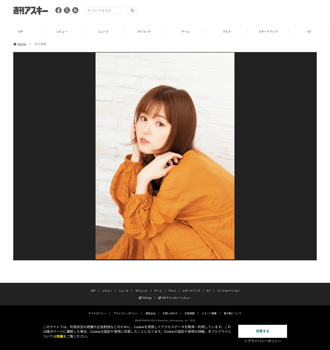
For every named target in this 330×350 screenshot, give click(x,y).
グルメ (227, 31)
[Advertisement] (240, 11)
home (19, 44)
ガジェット (144, 31)
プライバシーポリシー (125, 309)
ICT (309, 31)
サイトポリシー (97, 309)
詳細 (59, 336)
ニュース (103, 31)
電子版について (232, 309)
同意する (262, 331)
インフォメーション (228, 287)
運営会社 (150, 309)
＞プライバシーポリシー (262, 341)
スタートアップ (268, 31)
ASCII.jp (145, 294)
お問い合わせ (170, 309)
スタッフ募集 (209, 309)
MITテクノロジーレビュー (174, 294)
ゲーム (185, 31)
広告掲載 (190, 309)
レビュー (61, 31)
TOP (20, 31)
